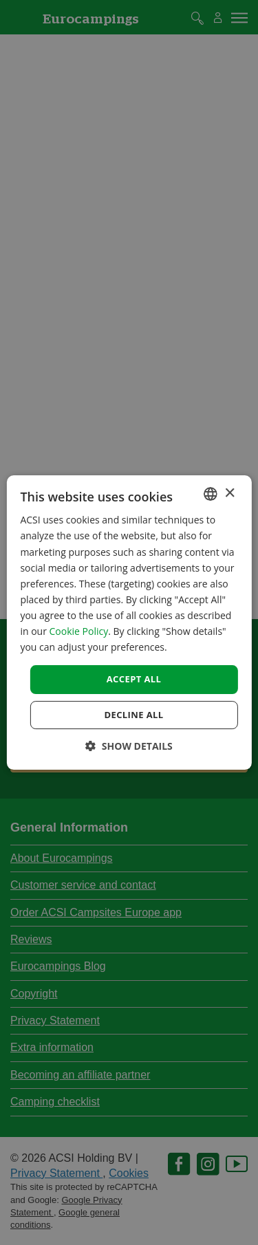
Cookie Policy (79, 631)
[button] (129, 746)
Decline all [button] (133, 714)
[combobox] (210, 494)
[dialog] (128, 622)
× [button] (229, 493)
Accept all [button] (134, 679)
